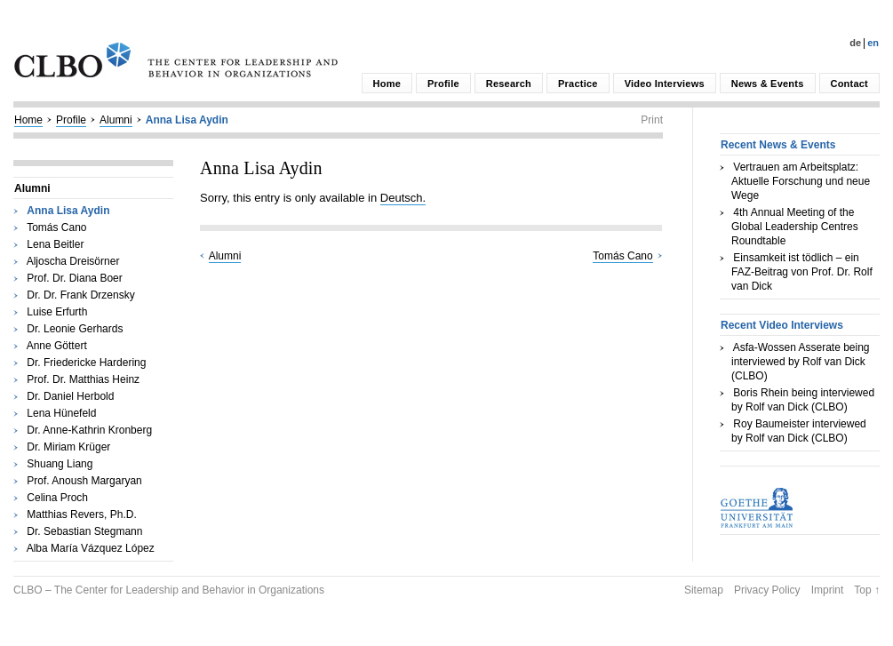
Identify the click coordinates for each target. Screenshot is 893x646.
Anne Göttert (57, 345)
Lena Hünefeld (61, 413)
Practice (578, 83)
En (873, 42)
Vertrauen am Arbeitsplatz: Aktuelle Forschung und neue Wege (800, 181)
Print (652, 120)
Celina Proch (57, 497)
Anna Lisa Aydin (187, 120)
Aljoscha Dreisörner (73, 261)
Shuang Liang (59, 464)
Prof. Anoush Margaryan (84, 481)
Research (508, 83)
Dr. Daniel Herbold (70, 396)
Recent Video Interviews (782, 325)
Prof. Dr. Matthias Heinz (83, 379)
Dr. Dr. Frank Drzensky (80, 295)
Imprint (827, 590)
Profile (443, 83)
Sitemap (703, 590)
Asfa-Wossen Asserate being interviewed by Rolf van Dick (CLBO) (800, 361)
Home (387, 83)
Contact (849, 83)
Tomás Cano (56, 227)
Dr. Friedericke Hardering (86, 362)
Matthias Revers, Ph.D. (81, 514)
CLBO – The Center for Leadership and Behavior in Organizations (168, 590)
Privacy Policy (767, 590)
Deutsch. (403, 197)
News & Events (767, 83)
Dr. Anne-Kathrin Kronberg (89, 430)
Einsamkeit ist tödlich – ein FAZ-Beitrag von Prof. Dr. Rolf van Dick (802, 271)
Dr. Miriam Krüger (68, 447)
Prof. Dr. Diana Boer (74, 278)
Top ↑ (867, 590)
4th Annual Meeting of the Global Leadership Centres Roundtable (794, 226)
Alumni (116, 120)
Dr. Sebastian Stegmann (84, 531)
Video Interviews (665, 83)
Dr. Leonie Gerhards (75, 329)
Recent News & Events (778, 145)
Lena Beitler (55, 244)
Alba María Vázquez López (91, 548)
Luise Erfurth (57, 312)
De (855, 42)
